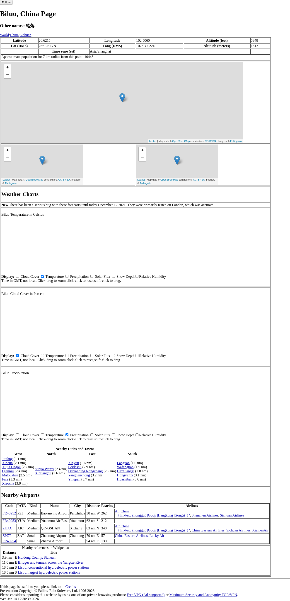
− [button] (7, 74)
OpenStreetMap (181, 141)
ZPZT (6, 536)
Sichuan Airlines (232, 515)
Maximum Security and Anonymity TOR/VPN (203, 595)
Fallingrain (236, 141)
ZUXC (7, 528)
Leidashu (75, 467)
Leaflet (153, 141)
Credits (70, 587)
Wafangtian (125, 467)
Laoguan (123, 463)
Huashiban (124, 479)
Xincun (7, 463)
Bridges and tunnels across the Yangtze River (50, 562)
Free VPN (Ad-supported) (145, 595)
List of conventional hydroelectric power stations (53, 567)
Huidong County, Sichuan (37, 557)
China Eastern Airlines (208, 530)
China (14, 35)
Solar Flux (102, 276)
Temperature (55, 276)
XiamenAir (260, 530)
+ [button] (7, 67)
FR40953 (9, 521)
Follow (6, 2)
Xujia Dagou (11, 467)
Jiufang (7, 459)
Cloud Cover (30, 276)
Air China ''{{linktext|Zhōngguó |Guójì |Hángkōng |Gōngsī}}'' (152, 513)
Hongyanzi (125, 475)
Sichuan (25, 35)
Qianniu (8, 471)
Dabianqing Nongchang (85, 471)
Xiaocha (8, 483)
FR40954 (9, 541)
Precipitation (79, 276)
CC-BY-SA (211, 141)
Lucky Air (157, 536)
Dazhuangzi (125, 471)
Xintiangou (43, 473)
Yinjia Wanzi (44, 469)
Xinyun (73, 463)
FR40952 (9, 513)
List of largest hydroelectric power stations (49, 572)
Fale (5, 479)
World (4, 35)
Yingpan (74, 479)
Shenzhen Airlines (205, 515)
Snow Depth (125, 276)
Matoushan (10, 475)
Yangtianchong (79, 475)
